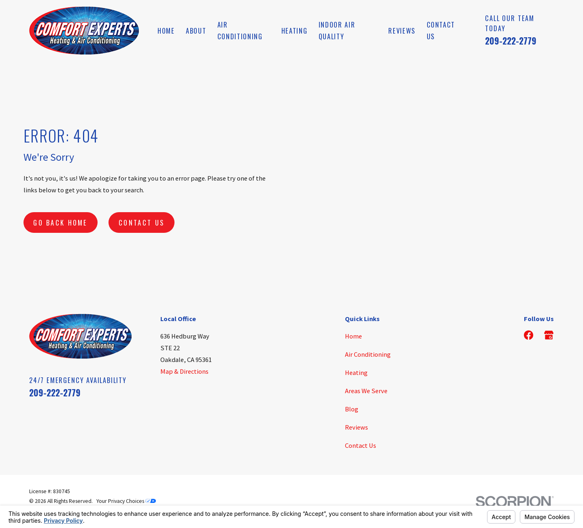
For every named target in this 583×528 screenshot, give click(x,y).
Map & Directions (184, 371)
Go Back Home (60, 222)
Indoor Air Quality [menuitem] (337, 30)
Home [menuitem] (166, 31)
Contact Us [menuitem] (441, 30)
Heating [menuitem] (294, 31)
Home (353, 336)
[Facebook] (528, 335)
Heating (356, 372)
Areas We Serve (366, 391)
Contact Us (141, 222)
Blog (351, 409)
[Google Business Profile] (548, 335)
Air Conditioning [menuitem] (240, 30)
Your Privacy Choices (126, 501)
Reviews (356, 427)
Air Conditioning (368, 354)
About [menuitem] (196, 31)
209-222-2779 (510, 40)
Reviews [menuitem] (401, 31)
